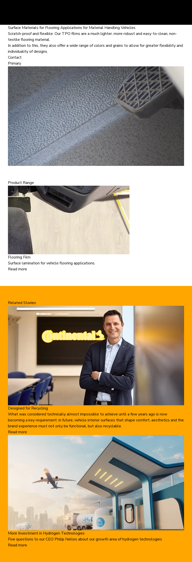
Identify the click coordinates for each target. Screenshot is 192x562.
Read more (17, 269)
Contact (15, 57)
